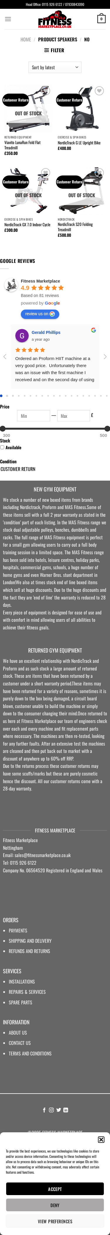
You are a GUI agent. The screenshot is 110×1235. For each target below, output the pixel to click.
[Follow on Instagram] (51, 1110)
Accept (55, 1189)
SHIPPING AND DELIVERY (30, 940)
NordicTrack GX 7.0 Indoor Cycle (27, 224)
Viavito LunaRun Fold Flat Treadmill (22, 145)
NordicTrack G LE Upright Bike (79, 143)
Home (26, 39)
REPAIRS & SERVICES (27, 991)
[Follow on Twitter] (58, 1110)
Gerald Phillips (46, 332)
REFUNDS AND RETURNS (29, 950)
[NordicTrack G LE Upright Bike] (82, 109)
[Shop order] (55, 67)
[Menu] (7, 19)
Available (13, 447)
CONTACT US (20, 1042)
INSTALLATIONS (22, 981)
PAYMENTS (18, 930)
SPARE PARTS (20, 1002)
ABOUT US (18, 1032)
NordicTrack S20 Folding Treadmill (75, 227)
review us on (40, 314)
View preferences (55, 1221)
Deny (55, 1205)
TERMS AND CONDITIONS (30, 1053)
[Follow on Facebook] (44, 1110)
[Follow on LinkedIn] (65, 1110)
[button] (101, 1140)
